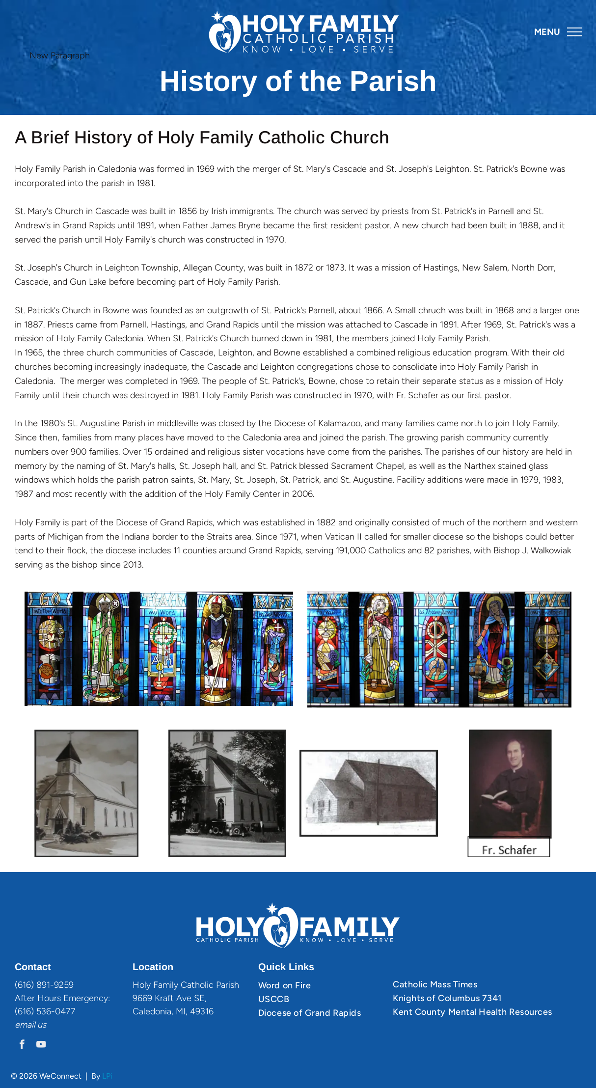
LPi (107, 1076)
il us (38, 1024)
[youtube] (41, 1045)
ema (23, 1024)
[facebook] (22, 1045)
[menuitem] (321, 985)
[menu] (574, 32)
